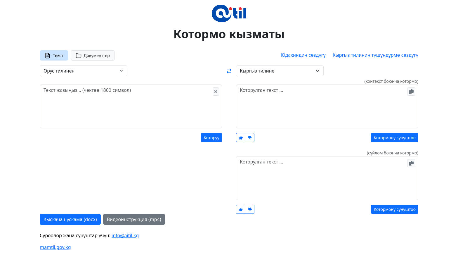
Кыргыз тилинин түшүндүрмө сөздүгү (375, 55)
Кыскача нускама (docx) (70, 219)
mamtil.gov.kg (55, 247)
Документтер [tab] (93, 55)
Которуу (211, 137)
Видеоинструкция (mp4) (134, 219)
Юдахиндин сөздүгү (303, 55)
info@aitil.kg (125, 235)
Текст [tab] (54, 55)
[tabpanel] (229, 145)
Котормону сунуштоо (395, 137)
